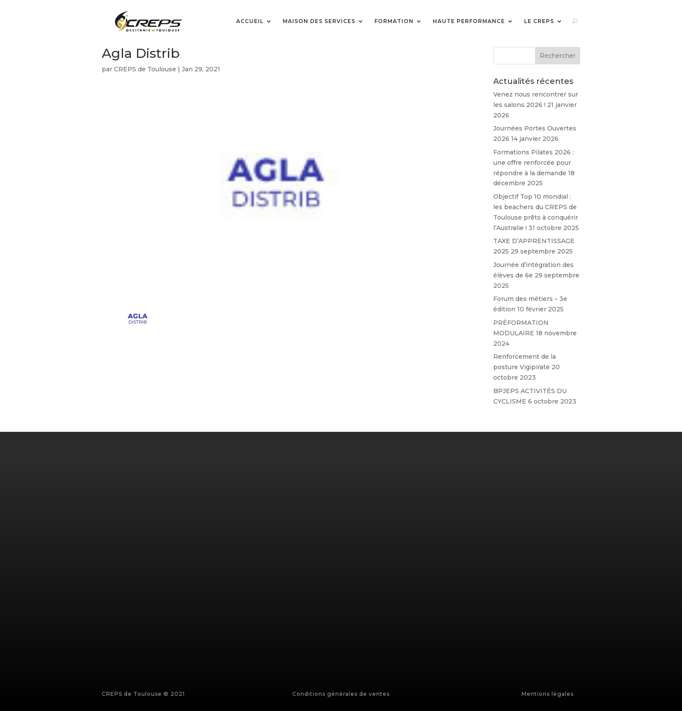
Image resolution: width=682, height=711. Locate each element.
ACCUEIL (250, 21)
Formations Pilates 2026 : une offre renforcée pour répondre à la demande (533, 162)
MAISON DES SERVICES (319, 21)
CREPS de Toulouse (145, 69)
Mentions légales (548, 694)
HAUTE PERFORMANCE (469, 21)
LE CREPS (539, 21)
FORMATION (394, 21)
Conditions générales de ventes (341, 694)
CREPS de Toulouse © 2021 (143, 694)
